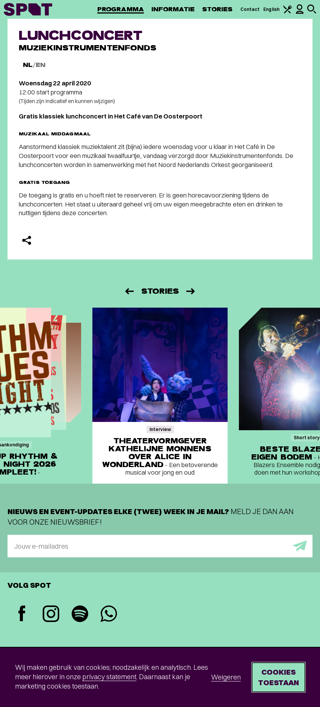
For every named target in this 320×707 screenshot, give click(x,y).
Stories (217, 9)
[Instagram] (50, 614)
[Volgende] (191, 291)
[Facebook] (22, 614)
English (271, 9)
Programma (120, 9)
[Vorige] (129, 291)
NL (28, 64)
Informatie (173, 9)
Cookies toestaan (278, 677)
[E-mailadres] (160, 546)
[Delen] (27, 240)
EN (40, 64)
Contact (250, 9)
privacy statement (109, 676)
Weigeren (226, 677)
